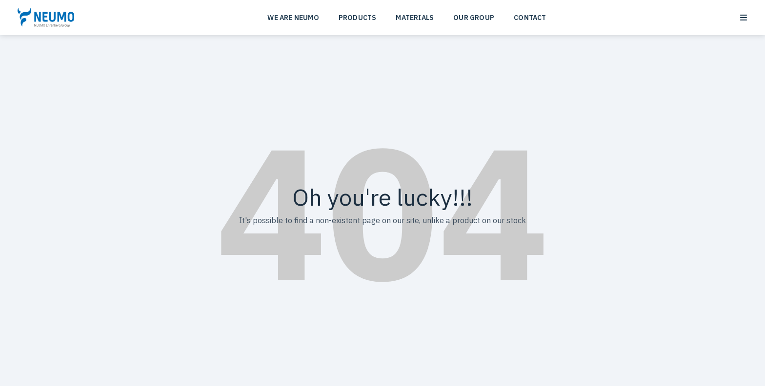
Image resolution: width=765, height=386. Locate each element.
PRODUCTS (358, 17)
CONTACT (530, 17)
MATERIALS (415, 17)
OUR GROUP (473, 17)
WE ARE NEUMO (293, 17)
